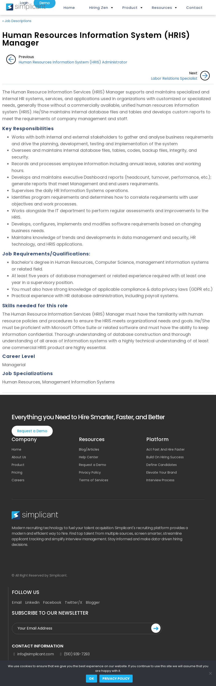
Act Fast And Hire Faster (165, 449)
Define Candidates (161, 464)
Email (17, 602)
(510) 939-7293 (73, 654)
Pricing (17, 472)
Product (130, 7)
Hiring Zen (98, 7)
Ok (91, 678)
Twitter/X (73, 602)
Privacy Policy (90, 472)
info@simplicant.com (33, 654)
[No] (210, 673)
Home (69, 7)
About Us (19, 457)
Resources (162, 7)
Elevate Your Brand (161, 472)
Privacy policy (116, 678)
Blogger (93, 602)
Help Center (88, 457)
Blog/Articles (89, 449)
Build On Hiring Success (165, 457)
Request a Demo (32, 431)
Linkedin (32, 602)
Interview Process (160, 480)
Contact (194, 7)
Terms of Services (93, 480)
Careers (18, 480)
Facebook (52, 602)
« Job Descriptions (16, 21)
